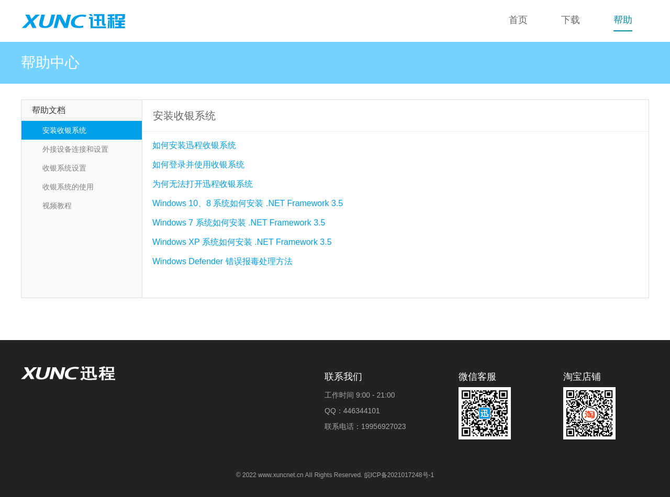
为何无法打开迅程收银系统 (202, 183)
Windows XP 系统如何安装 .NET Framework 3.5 (242, 242)
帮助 (622, 20)
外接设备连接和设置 (75, 149)
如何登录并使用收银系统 (198, 164)
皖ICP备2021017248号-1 (399, 475)
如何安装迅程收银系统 (194, 145)
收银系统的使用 (68, 187)
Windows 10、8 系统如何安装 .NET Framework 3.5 (247, 203)
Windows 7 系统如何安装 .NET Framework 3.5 (238, 222)
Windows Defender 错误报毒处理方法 (222, 261)
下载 (570, 20)
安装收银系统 (64, 130)
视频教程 (57, 205)
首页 (518, 20)
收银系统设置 (64, 168)
